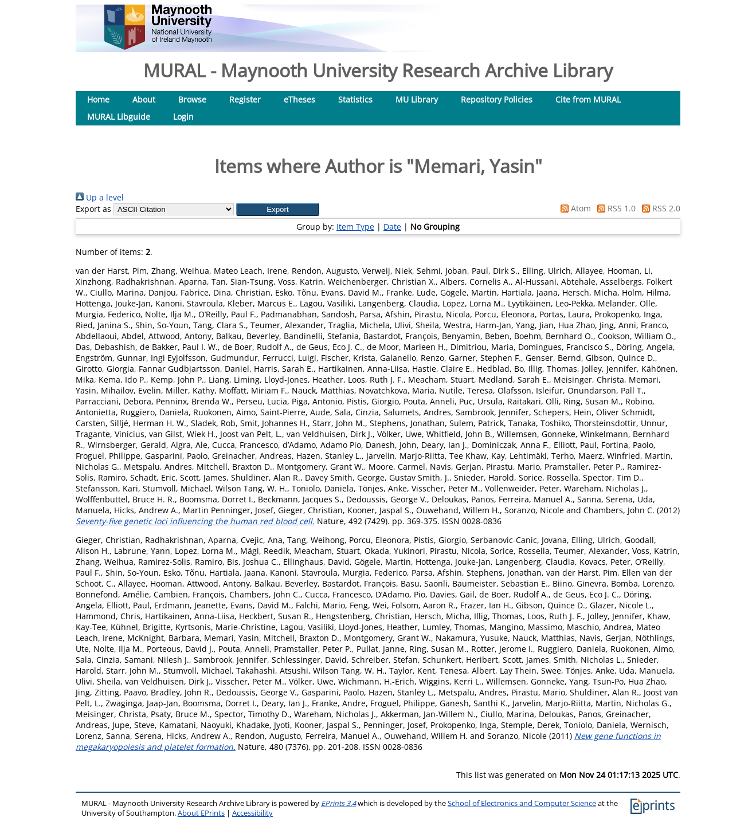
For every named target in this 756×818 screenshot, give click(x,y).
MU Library (416, 99)
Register (245, 99)
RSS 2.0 (659, 208)
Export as (93, 208)
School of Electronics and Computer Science (522, 803)
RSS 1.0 (614, 208)
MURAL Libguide (118, 116)
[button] (277, 209)
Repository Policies (496, 99)
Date (392, 226)
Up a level (100, 197)
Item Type (355, 226)
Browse (192, 99)
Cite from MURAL (588, 99)
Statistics (355, 99)
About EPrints (201, 813)
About (143, 99)
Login (183, 116)
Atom (574, 208)
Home (98, 99)
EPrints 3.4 (338, 803)
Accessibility (252, 813)
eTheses (299, 99)
